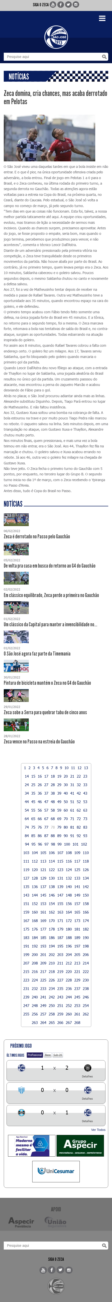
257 (43, 1014)
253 (77, 1005)
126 (86, 869)
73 (85, 818)
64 (27, 818)
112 (35, 861)
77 (46, 827)
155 (60, 903)
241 (43, 997)
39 (59, 793)
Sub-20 (58, 1054)
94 (27, 844)
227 (60, 980)
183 (26, 937)
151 (26, 903)
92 (79, 835)
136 (35, 886)
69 (59, 818)
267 (69, 1022)
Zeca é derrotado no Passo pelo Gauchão (37, 536)
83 (85, 827)
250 (52, 1005)
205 (77, 954)
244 (69, 997)
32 (79, 784)
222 (86, 971)
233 (43, 988)
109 (77, 852)
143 (26, 895)
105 (43, 852)
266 (60, 1022)
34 (27, 793)
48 (53, 801)
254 (86, 1005)
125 (77, 869)
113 (43, 861)
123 (60, 869)
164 (69, 912)
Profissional (35, 1054)
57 (46, 810)
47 (46, 801)
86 (40, 835)
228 (69, 980)
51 (72, 801)
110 (86, 852)
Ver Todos (98, 1130)
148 (69, 895)
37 (46, 793)
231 (26, 988)
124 (69, 869)
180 (69, 929)
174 (86, 920)
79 (59, 827)
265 (52, 1022)
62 (79, 810)
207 (26, 963)
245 (77, 997)
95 (34, 844)
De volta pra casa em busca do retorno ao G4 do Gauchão (50, 566)
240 (35, 997)
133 (77, 878)
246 (86, 997)
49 (59, 801)
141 (77, 886)
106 (52, 852)
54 (27, 810)
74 (27, 827)
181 (77, 929)
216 (35, 971)
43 (85, 793)
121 (43, 869)
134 (86, 878)
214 (86, 963)
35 (33, 793)
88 (53, 835)
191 (26, 946)
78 (53, 827)
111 (26, 861)
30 (66, 784)
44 (27, 801)
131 (60, 878)
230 (86, 980)
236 (69, 988)
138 (52, 886)
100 (67, 844)
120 (35, 869)
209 (43, 963)
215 (26, 971)
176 (35, 929)
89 (59, 835)
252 (69, 1005)
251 (60, 1005)
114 (52, 861)
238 (86, 988)
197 (77, 946)
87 (46, 835)
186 (52, 937)
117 (77, 861)
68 (53, 818)
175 (26, 929)
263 (35, 1022)
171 (60, 920)
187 (60, 937)
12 (80, 767)
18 (53, 776)
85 (33, 835)
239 (26, 997)
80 (66, 827)
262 (86, 1014)
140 (69, 886)
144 (35, 895)
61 (72, 810)
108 (69, 852)
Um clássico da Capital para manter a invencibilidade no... (50, 624)
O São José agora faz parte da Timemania (37, 654)
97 (46, 844)
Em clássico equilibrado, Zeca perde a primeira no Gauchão (51, 595)
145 (43, 895)
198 (86, 946)
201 (43, 954)
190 (86, 937)
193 (43, 946)
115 (60, 861)
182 (86, 929)
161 (43, 912)
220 (69, 971)
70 (66, 818)
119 (26, 869)
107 (60, 852)
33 (85, 784)
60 (66, 810)
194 (52, 946)
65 (33, 818)
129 (43, 878)
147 (60, 895)
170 (52, 920)
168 (35, 920)
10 (66, 767)
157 (77, 903)
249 (43, 1005)
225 (43, 980)
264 (43, 1022)
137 (43, 886)
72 (79, 818)
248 (35, 1005)
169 (43, 920)
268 (77, 1022)
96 (40, 844)
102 (84, 844)
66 (40, 818)
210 (52, 963)
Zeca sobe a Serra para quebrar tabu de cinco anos (45, 712)
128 (35, 878)
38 (53, 793)
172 (69, 920)
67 (46, 818)
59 (59, 810)
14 (27, 776)
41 (72, 793)
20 (66, 776)
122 (52, 869)
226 (52, 980)
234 (52, 988)
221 (77, 971)
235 (60, 988)
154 (52, 903)
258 (52, 1014)
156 (69, 903)
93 (85, 835)
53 (85, 801)
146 (52, 895)
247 (26, 1005)
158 (86, 903)
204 (69, 954)
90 (66, 835)
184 (35, 937)
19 (59, 776)
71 (72, 818)
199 (26, 954)
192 (35, 946)
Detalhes (87, 1076)
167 (26, 920)
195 (60, 946)
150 (86, 895)
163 (60, 912)
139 (60, 886)
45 (33, 801)
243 (60, 997)
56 (40, 810)
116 (69, 861)
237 (77, 988)
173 (77, 920)
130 (52, 878)
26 (40, 784)
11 (73, 767)
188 (69, 937)
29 (59, 784)
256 (35, 1014)
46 (40, 801)
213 (77, 963)
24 (27, 784)
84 (27, 835)
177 (43, 929)
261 (77, 1014)
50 (66, 801)
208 (35, 963)
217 (43, 971)
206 (86, 954)
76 (40, 827)
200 (35, 954)
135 (26, 886)
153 (43, 903)
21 (72, 776)
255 (26, 1014)
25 (33, 784)
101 (75, 844)
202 (52, 954)
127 (26, 878)
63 (85, 810)
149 (77, 895)
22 (79, 776)
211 (60, 963)
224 (35, 980)
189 (77, 937)
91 (72, 835)
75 (33, 827)
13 (86, 767)
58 (53, 810)
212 (69, 963)
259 (60, 1014)
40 (66, 793)
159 (26, 912)
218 (52, 971)
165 (77, 912)
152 (35, 903)
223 (26, 980)
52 (79, 801)
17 (46, 776)
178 (52, 929)
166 (86, 912)
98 (53, 844)
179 (60, 929)
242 (52, 997)
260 (69, 1014)
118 (86, 861)
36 (40, 793)
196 (69, 946)
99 (60, 844)
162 (52, 912)
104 (35, 852)
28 (53, 784)
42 (79, 793)
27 (46, 784)
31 (72, 784)
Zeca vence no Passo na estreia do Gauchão (39, 741)
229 (77, 980)
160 (35, 912)
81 (72, 827)
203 (60, 954)
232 (35, 988)
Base (48, 1054)
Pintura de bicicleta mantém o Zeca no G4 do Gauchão (47, 683)
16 (40, 776)
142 (86, 886)
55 (33, 810)
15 (33, 776)
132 (69, 878)
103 (26, 852)
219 (60, 971)
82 (79, 827)
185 (43, 937)
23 (85, 776)
